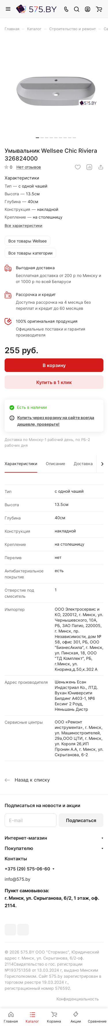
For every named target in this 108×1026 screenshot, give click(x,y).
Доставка (83, 463)
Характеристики (21, 463)
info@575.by (17, 879)
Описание (55, 463)
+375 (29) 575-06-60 (27, 869)
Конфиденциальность (77, 998)
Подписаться (81, 820)
